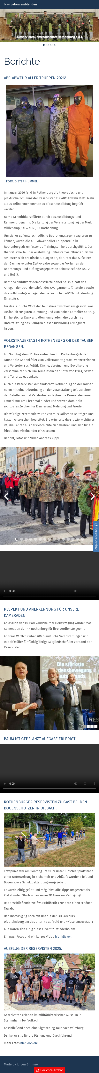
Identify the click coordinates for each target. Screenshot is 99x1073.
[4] (95, 726)
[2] (88, 726)
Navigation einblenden (20, 4)
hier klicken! (63, 936)
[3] (92, 726)
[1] (84, 726)
